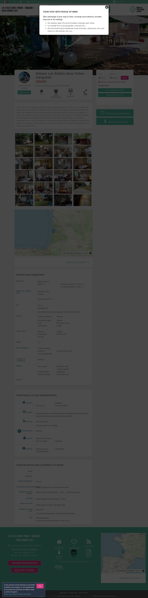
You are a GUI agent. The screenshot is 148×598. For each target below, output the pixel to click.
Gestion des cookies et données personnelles (17, 594)
